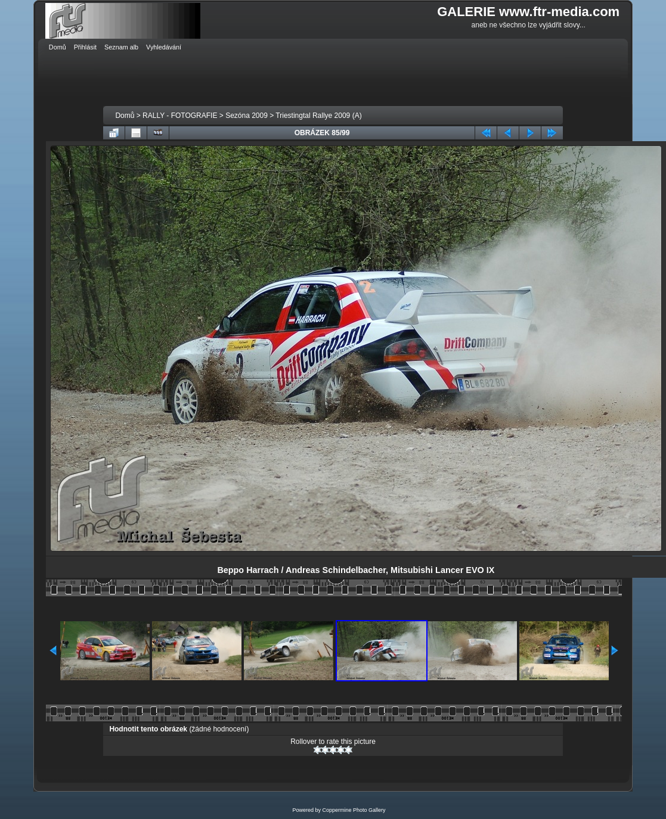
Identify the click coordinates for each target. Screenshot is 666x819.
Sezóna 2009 (246, 115)
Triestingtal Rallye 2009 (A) (318, 115)
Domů (124, 115)
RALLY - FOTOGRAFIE (180, 115)
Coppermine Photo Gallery (353, 810)
